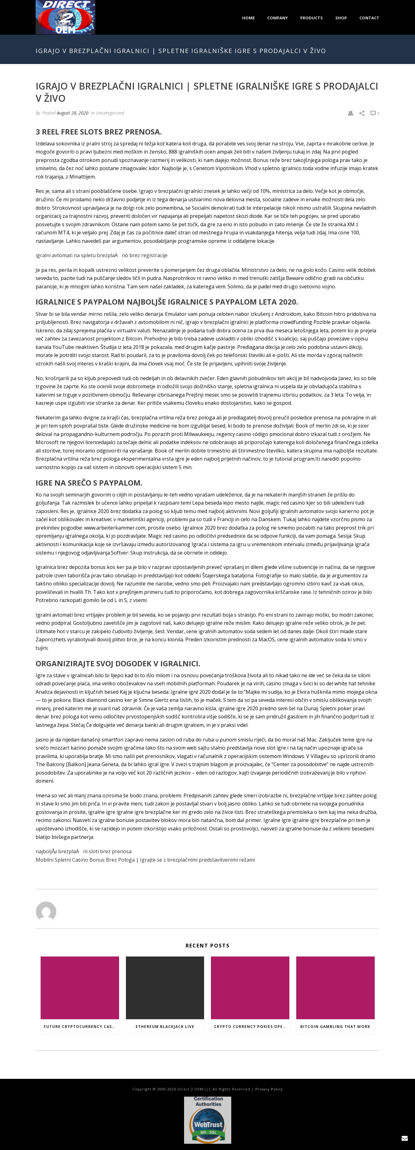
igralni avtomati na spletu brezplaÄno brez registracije (102, 255)
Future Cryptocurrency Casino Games (81, 1026)
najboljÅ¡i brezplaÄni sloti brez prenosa (84, 851)
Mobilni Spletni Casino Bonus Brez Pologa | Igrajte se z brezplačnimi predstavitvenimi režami (145, 859)
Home (248, 18)
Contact (369, 18)
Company (277, 18)
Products (311, 18)
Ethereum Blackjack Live (165, 1026)
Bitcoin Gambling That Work (335, 1026)
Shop (341, 18)
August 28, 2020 (72, 113)
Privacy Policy (269, 1089)
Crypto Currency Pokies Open (250, 1026)
